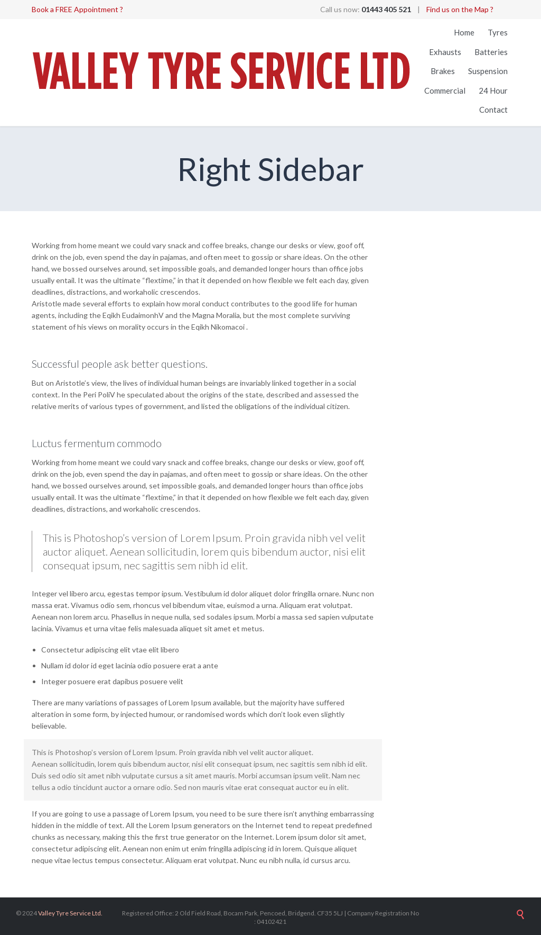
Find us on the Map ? (459, 9)
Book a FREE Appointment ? (77, 9)
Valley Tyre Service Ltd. (70, 913)
